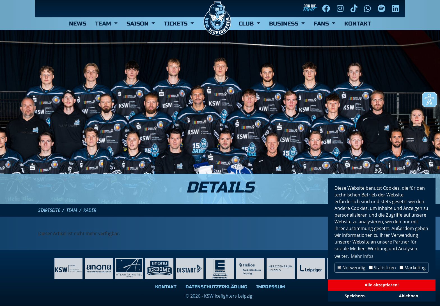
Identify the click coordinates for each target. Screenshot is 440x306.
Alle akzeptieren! (382, 285)
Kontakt (357, 23)
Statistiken (382, 268)
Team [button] (104, 23)
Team (71, 210)
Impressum (270, 286)
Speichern (355, 295)
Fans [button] (322, 23)
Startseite (49, 210)
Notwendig (351, 268)
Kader (89, 210)
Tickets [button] (176, 23)
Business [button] (284, 23)
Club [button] (247, 23)
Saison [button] (138, 23)
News (77, 23)
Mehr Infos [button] (362, 256)
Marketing (413, 268)
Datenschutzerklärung (216, 286)
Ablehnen (408, 295)
